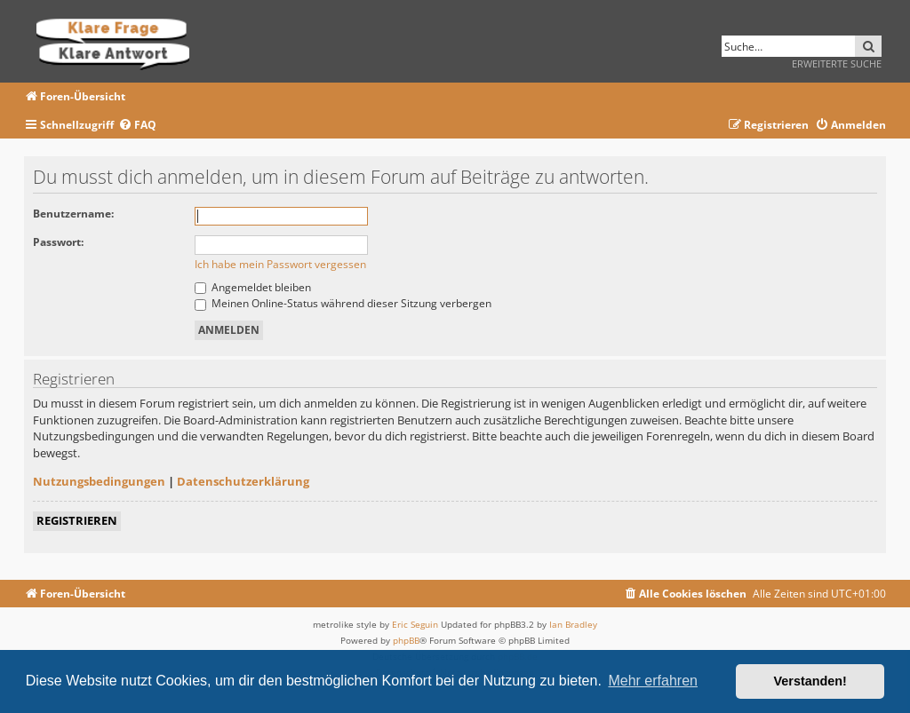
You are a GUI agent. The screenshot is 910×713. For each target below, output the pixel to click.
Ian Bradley (573, 624)
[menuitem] (137, 126)
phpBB (406, 640)
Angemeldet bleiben (253, 287)
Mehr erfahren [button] (653, 680)
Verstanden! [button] (810, 681)
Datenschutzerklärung (243, 481)
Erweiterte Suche (837, 63)
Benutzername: (73, 213)
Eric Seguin (415, 624)
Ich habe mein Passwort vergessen (280, 264)
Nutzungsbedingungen (99, 481)
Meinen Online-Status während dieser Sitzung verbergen (343, 303)
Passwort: (58, 242)
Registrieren (76, 520)
